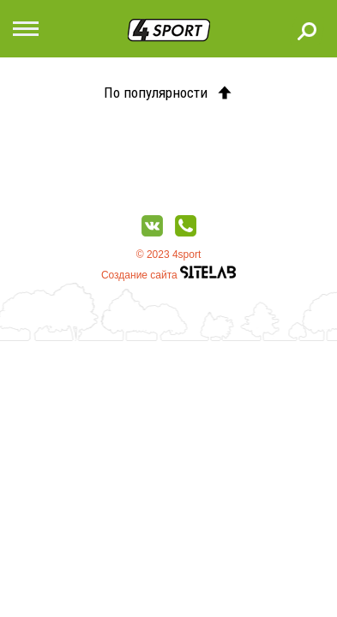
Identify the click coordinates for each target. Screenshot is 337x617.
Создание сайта (168, 275)
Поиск (307, 31)
